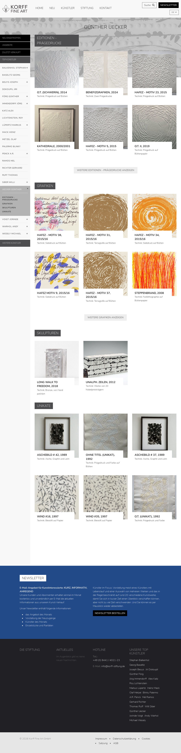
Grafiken (7, 203)
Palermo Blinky (11, 146)
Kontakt (106, 8)
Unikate (6, 211)
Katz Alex (8, 110)
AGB (115, 743)
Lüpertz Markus (15, 125)
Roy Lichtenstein (138, 683)
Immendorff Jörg (15, 104)
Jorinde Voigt (136, 715)
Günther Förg (136, 674)
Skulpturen (9, 207)
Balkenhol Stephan (15, 68)
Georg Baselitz (137, 665)
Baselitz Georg (11, 75)
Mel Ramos (148, 697)
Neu (52, 8)
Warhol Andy (15, 227)
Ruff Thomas (10, 175)
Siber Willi (15, 182)
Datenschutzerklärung (124, 738)
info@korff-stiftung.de (113, 666)
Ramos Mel (8, 160)
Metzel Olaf (9, 139)
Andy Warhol (151, 715)
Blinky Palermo (150, 692)
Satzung (103, 743)
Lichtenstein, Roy (12, 118)
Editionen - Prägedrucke (10, 198)
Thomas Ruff (136, 706)
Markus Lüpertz (137, 688)
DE (173, 12)
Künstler (68, 8)
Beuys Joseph (15, 82)
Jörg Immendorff (138, 678)
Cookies (146, 738)
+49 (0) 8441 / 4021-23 (106, 660)
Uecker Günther (15, 189)
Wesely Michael (15, 234)
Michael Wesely (137, 720)
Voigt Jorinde (15, 219)
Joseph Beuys (136, 669)
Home (39, 8)
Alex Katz (153, 678)
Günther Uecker (137, 711)
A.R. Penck (135, 697)
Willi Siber (150, 706)
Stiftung (87, 8)
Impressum (101, 738)
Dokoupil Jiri (9, 89)
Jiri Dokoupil (152, 669)
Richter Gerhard (12, 168)
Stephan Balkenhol (139, 660)
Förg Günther (15, 97)
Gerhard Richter (137, 702)
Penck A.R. (15, 154)
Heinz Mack (153, 688)
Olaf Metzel (135, 692)
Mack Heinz (8, 132)
